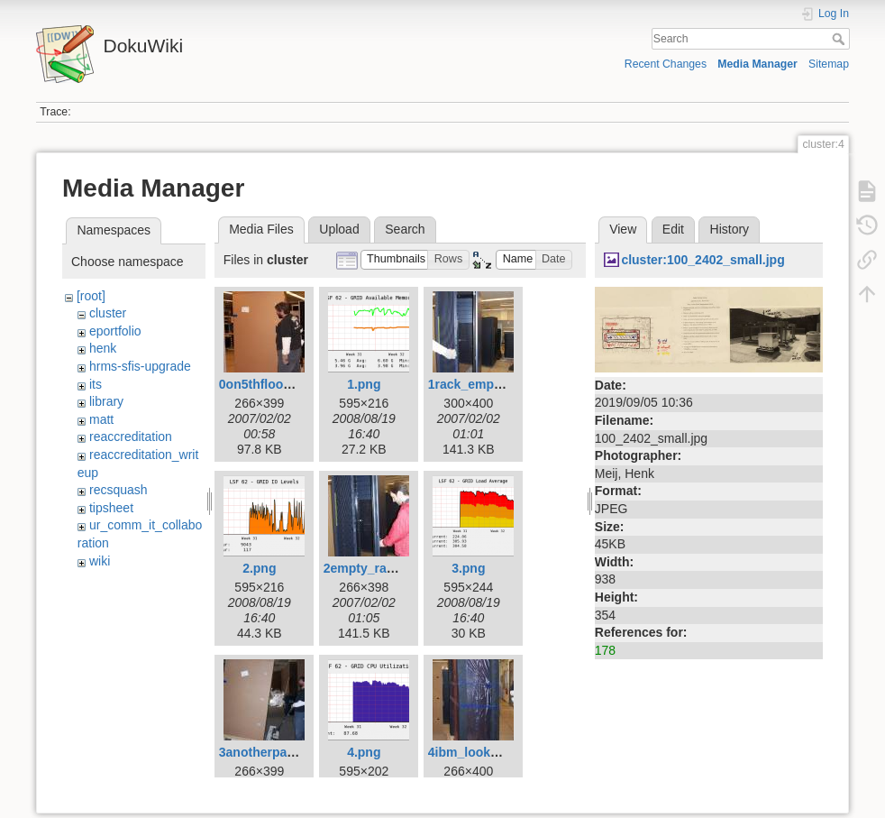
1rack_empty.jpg (477, 384)
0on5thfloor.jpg (264, 384)
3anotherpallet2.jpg (276, 752)
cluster (107, 313)
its (95, 384)
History (730, 229)
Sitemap (828, 64)
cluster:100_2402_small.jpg (702, 260)
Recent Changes (666, 64)
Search (840, 38)
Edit (673, 229)
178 (605, 650)
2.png (259, 568)
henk (102, 348)
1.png (363, 384)
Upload (339, 229)
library (106, 401)
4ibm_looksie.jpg (479, 752)
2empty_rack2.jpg (377, 568)
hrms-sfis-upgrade (140, 366)
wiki (99, 561)
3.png (468, 568)
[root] (91, 296)
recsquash (118, 490)
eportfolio (115, 331)
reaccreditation (130, 436)
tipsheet (111, 508)
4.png (363, 752)
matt (101, 419)
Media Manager (757, 64)
